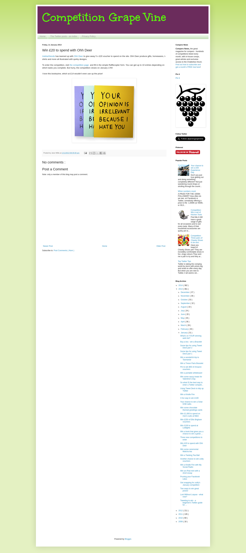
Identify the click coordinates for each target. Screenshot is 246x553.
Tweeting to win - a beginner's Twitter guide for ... (191, 502)
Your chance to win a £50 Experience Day (197, 169)
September (185, 303)
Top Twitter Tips (184, 261)
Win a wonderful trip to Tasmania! (189, 358)
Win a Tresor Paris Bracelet (191, 363)
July (183, 311)
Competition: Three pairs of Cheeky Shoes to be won (197, 239)
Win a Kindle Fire (187, 394)
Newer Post (48, 246)
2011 (181, 514)
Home (42, 36)
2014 (181, 285)
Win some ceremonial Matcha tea (189, 450)
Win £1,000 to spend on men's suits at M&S (190, 415)
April (183, 322)
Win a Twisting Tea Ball (190, 455)
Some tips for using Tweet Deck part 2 (191, 346)
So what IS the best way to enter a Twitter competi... (191, 383)
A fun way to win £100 (189, 398)
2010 (181, 518)
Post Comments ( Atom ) (64, 250)
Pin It (178, 78)
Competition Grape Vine (104, 17)
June (183, 314)
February (185, 329)
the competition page (79, 65)
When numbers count (187, 191)
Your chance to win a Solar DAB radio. (191, 403)
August (184, 307)
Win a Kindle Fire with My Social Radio (190, 466)
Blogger (128, 539)
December (185, 292)
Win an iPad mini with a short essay (190, 472)
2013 (181, 289)
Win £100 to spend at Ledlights (189, 426)
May (183, 318)
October (184, 300)
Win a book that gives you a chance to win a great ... (191, 432)
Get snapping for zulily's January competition (190, 483)
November (185, 296)
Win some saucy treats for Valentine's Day (191, 378)
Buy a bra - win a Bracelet (191, 342)
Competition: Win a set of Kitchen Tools (196, 212)
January (184, 333)
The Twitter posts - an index (63, 36)
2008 (181, 521)
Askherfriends (48, 56)
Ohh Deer (78, 56)
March (184, 325)
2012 (181, 510)
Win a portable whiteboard (191, 373)
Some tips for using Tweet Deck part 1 (191, 352)
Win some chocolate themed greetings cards (191, 409)
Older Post (160, 246)
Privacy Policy (89, 36)
